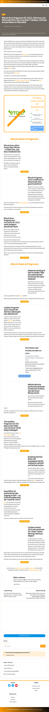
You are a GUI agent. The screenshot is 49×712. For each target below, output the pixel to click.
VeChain (27, 80)
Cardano (22, 80)
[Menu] (46, 5)
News (3, 14)
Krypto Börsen (36, 688)
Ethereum (17, 80)
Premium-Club (36, 686)
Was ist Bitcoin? (8, 668)
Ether (21, 295)
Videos (36, 690)
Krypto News (32, 568)
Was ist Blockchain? (9, 665)
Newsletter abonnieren (24, 635)
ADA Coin (10, 320)
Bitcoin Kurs (25, 54)
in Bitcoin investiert (24, 202)
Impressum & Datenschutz (13, 709)
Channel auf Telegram (34, 570)
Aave (40, 80)
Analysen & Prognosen (20, 568)
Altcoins (17, 73)
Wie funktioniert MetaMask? (11, 671)
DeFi (35, 480)
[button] (16, 584)
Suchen (5, 641)
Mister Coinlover (19, 578)
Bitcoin (10, 68)
